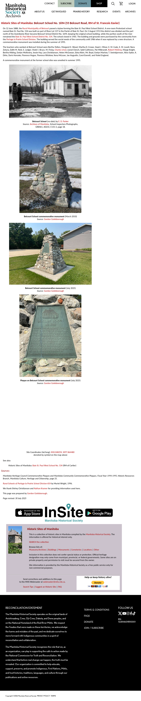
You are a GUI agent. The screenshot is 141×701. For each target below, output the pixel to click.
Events (116, 12)
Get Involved (58, 12)
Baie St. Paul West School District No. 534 (34, 36)
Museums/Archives (37, 549)
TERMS (53, 696)
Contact (49, 3)
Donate (82, 3)
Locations (87, 549)
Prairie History (81, 12)
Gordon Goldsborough (54, 219)
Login (132, 3)
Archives (130, 12)
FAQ (60, 586)
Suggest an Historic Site (45, 586)
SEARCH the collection (39, 542)
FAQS (87, 615)
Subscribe (66, 3)
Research (102, 12)
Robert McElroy (115, 49)
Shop (99, 3)
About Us (39, 12)
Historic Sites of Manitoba (16, 23)
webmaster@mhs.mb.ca (54, 582)
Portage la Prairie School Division (21, 39)
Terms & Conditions (96, 609)
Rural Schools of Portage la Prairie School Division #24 (27, 483)
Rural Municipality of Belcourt (35, 28)
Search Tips (28, 586)
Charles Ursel (60, 49)
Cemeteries (76, 549)
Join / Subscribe (94, 627)
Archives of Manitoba (39, 124)
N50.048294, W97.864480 (62, 452)
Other (96, 549)
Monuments (63, 549)
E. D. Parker (63, 121)
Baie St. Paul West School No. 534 (47, 465)
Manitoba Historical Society (98, 534)
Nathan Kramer (41, 488)
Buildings (52, 549)
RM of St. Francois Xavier (103, 23)
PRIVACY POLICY (43, 696)
